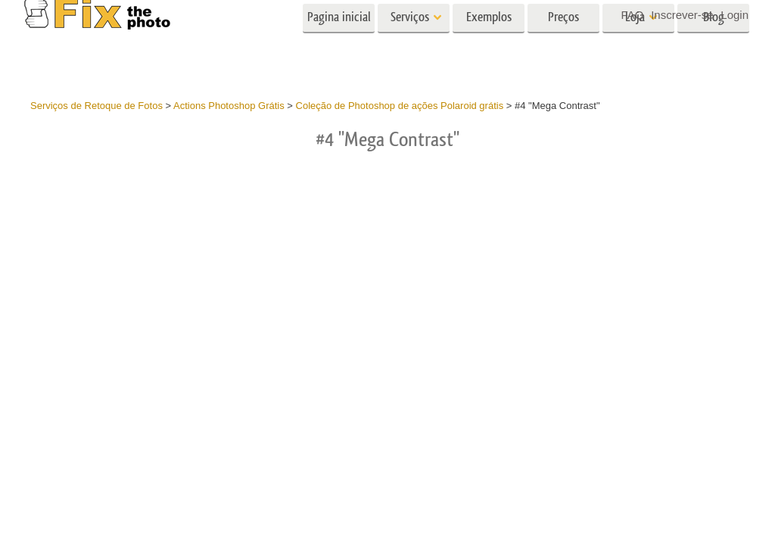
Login (735, 14)
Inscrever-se (682, 14)
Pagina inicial (339, 43)
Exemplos (489, 43)
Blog (713, 43)
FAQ (632, 14)
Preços (563, 43)
